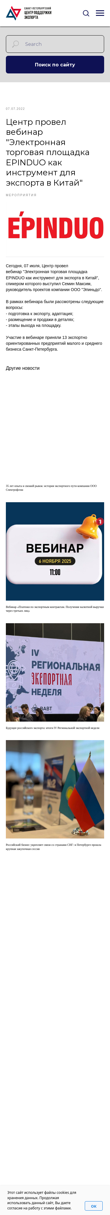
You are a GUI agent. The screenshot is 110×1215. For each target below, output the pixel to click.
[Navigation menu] (100, 13)
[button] (85, 12)
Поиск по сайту (55, 65)
